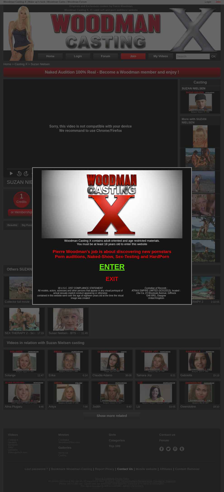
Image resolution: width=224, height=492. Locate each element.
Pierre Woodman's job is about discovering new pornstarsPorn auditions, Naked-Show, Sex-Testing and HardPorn (112, 254)
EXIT (112, 279)
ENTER (112, 267)
